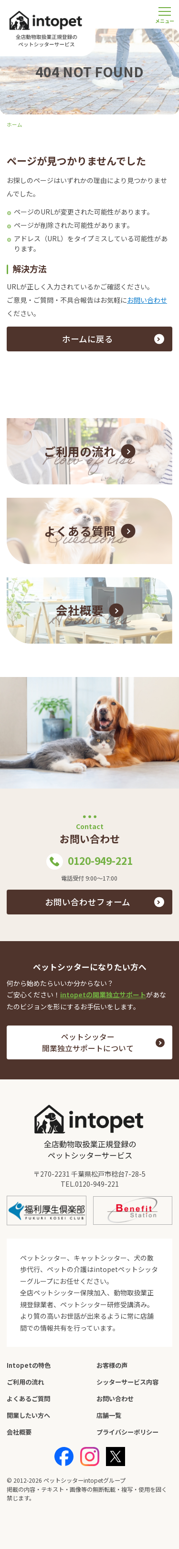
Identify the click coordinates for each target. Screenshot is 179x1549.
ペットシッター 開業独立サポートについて (88, 1042)
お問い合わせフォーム (87, 902)
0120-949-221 (89, 861)
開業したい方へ (28, 1415)
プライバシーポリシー (127, 1431)
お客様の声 (111, 1365)
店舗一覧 (108, 1415)
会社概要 (19, 1431)
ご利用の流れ (25, 1381)
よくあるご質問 (28, 1398)
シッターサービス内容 (127, 1381)
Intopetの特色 (29, 1365)
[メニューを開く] (164, 14)
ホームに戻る (87, 339)
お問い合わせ (147, 300)
